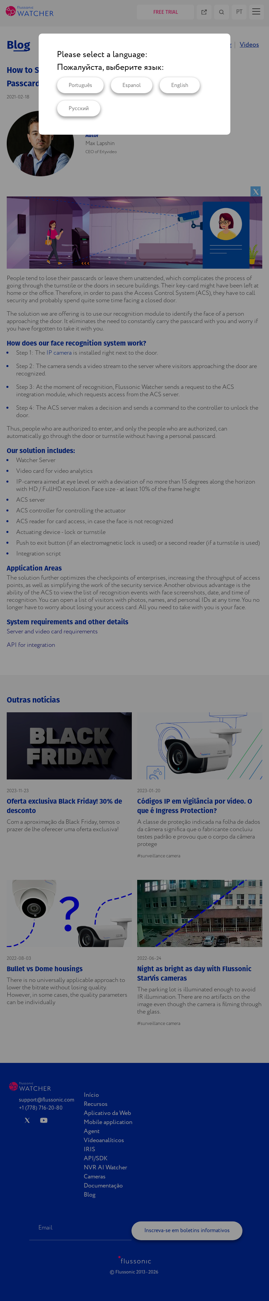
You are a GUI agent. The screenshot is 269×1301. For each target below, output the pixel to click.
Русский (79, 109)
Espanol (131, 85)
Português (80, 85)
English (179, 85)
